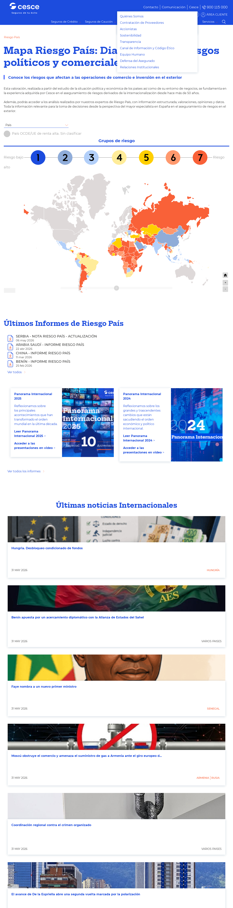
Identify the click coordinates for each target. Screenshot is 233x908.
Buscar (224, 22)
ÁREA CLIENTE (217, 14)
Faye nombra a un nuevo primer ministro (43, 686)
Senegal (213, 708)
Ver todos (14, 372)
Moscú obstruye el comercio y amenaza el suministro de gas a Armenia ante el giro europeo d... (86, 756)
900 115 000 (217, 7)
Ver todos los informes (24, 471)
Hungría (213, 570)
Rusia (215, 777)
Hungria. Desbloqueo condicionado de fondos (47, 548)
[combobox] (36, 125)
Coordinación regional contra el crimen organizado (51, 825)
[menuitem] (168, 7)
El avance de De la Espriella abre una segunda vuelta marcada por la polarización (75, 894)
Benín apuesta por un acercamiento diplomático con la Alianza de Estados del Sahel (77, 617)
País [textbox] (8, 125)
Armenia (203, 777)
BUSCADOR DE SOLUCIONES (175, 14)
